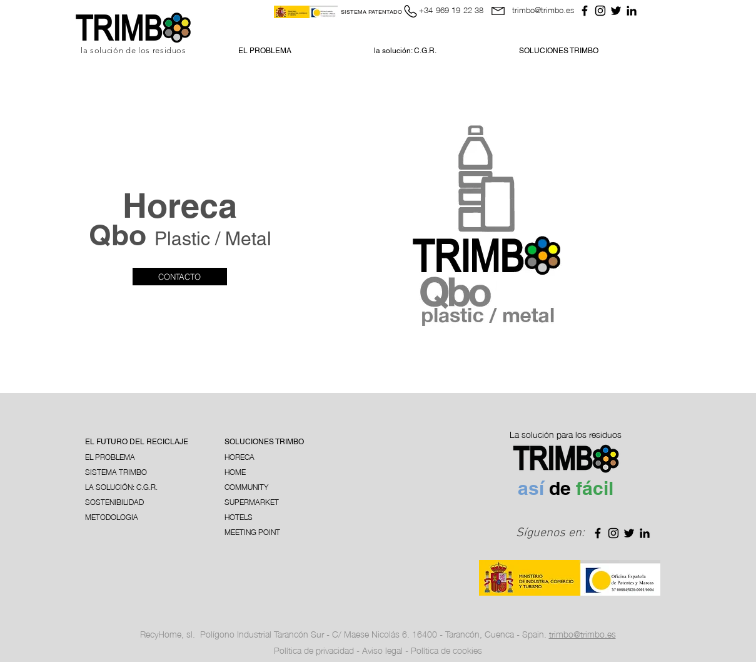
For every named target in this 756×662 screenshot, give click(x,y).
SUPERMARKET (251, 501)
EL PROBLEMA (110, 456)
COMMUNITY (246, 486)
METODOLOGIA (111, 516)
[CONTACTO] (180, 276)
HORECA (239, 456)
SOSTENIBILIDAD (114, 501)
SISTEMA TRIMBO (116, 471)
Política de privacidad (315, 649)
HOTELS (238, 516)
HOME (235, 471)
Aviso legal (382, 649)
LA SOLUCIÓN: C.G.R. (121, 486)
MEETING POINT (252, 531)
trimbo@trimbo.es (543, 9)
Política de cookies (446, 649)
